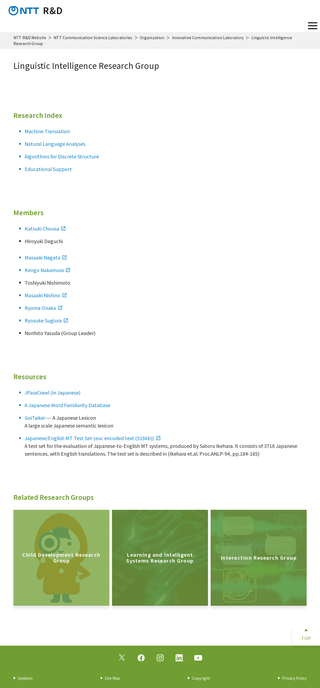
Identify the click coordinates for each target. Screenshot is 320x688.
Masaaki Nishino (45, 299)
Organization (152, 37)
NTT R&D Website (29, 37)
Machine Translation (47, 135)
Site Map (112, 678)
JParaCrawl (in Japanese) (52, 397)
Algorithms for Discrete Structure (62, 161)
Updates (25, 678)
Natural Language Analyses (55, 148)
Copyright (201, 678)
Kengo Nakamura (47, 274)
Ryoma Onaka (43, 312)
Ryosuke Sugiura (46, 325)
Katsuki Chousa (45, 233)
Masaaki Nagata (45, 262)
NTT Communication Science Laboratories (93, 37)
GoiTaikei (35, 422)
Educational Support (48, 173)
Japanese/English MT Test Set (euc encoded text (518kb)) (92, 442)
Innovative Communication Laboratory (208, 37)
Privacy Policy (294, 678)
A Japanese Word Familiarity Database (67, 409)
